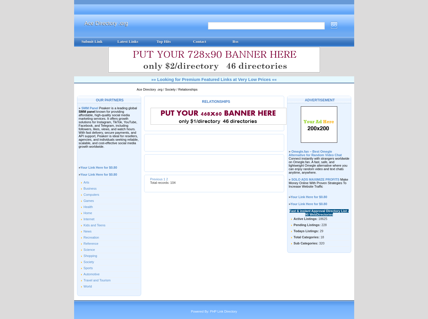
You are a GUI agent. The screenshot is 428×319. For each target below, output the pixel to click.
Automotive (91, 274)
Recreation (91, 237)
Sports (88, 268)
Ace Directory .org (106, 23)
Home (87, 213)
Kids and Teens (94, 225)
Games (88, 200)
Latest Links (127, 41)
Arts (86, 182)
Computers (91, 194)
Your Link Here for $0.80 (99, 167)
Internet (88, 219)
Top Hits (164, 41)
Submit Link (91, 41)
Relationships (188, 89)
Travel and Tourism (97, 280)
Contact (199, 41)
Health (88, 207)
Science (89, 249)
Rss (235, 41)
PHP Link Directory (223, 311)
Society (171, 89)
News (87, 231)
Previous (156, 179)
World (87, 286)
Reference (90, 243)
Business (90, 188)
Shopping (90, 256)
